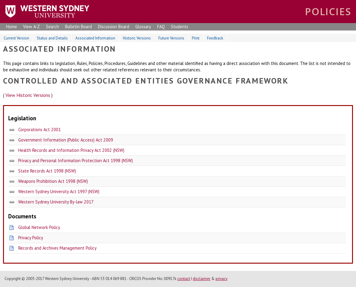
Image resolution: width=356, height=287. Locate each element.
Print (195, 38)
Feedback (215, 38)
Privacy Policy (30, 238)
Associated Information (95, 38)
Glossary (143, 26)
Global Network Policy (39, 227)
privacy (221, 278)
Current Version (16, 38)
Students (179, 26)
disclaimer (201, 278)
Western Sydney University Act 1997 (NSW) (58, 191)
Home (11, 26)
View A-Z (31, 26)
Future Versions (171, 38)
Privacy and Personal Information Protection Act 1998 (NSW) (75, 160)
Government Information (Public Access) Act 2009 (65, 140)
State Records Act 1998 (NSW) (47, 171)
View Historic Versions (27, 95)
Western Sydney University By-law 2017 (56, 202)
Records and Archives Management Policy (57, 248)
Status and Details (52, 38)
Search (52, 26)
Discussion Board (113, 26)
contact (183, 278)
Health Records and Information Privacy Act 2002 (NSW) (71, 150)
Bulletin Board (78, 26)
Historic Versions (137, 38)
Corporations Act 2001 (39, 129)
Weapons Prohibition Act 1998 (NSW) (53, 181)
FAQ (161, 26)
